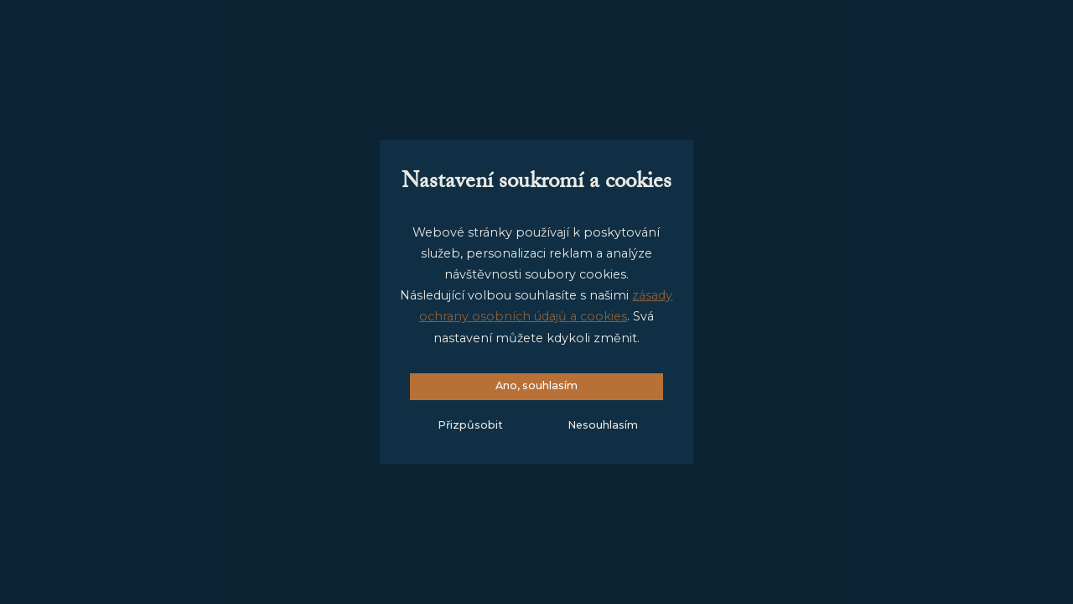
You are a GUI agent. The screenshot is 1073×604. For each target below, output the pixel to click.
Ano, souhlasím (536, 385)
